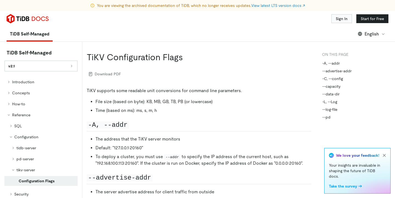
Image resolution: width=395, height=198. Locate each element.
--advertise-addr (337, 71)
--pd (326, 117)
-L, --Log (329, 102)
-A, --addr (331, 63)
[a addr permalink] (133, 124)
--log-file (329, 109)
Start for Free (372, 18)
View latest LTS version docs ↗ (278, 5)
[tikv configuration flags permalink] (187, 57)
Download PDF (105, 74)
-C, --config (332, 78)
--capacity (331, 86)
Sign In (342, 18)
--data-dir (331, 94)
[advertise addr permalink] (157, 177)
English (371, 34)
